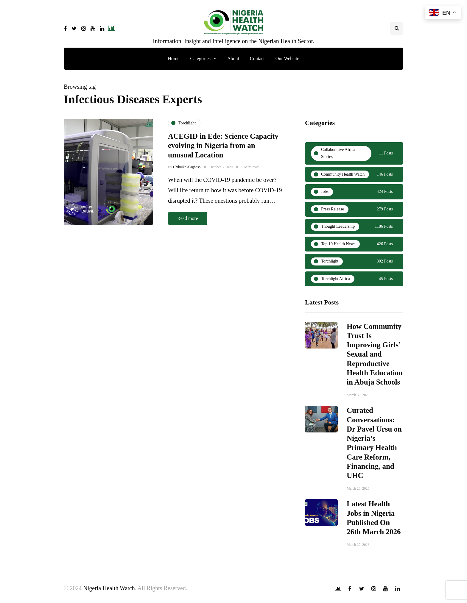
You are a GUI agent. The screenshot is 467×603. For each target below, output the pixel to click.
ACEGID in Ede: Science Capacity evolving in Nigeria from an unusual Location (223, 145)
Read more (187, 218)
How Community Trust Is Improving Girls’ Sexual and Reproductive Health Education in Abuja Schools (375, 356)
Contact (257, 58)
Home (173, 58)
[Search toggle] (396, 28)
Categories (200, 58)
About (233, 58)
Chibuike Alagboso (186, 167)
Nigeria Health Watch (109, 588)
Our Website (287, 58)
